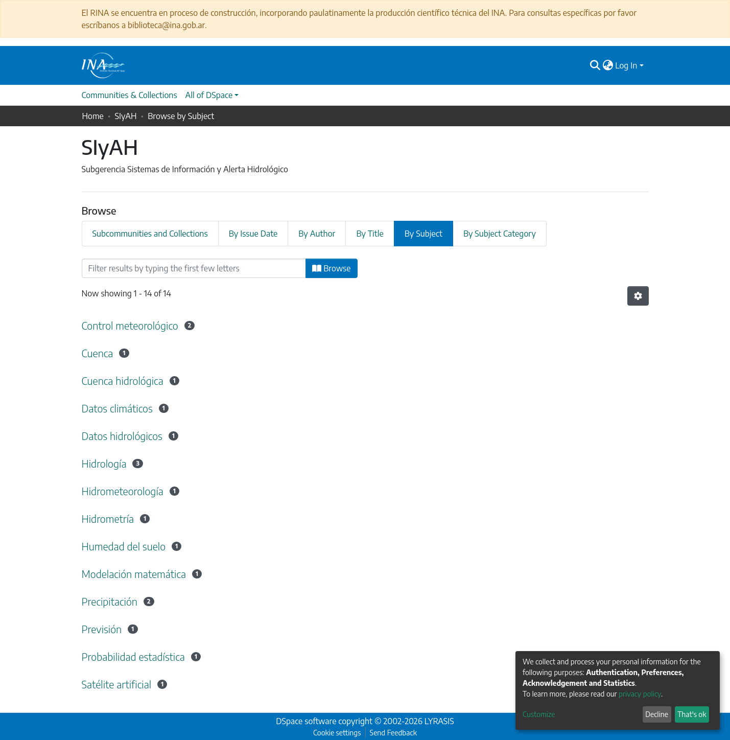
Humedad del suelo (124, 546)
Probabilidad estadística (133, 656)
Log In (626, 65)
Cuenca (97, 352)
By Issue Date (253, 233)
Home (93, 116)
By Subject (423, 233)
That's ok (691, 714)
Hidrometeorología (122, 490)
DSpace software (306, 721)
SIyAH (125, 116)
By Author (316, 233)
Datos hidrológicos (122, 435)
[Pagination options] (638, 296)
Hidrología (104, 463)
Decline (656, 714)
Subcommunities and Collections (150, 233)
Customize (539, 714)
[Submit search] (594, 65)
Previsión (102, 628)
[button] (607, 65)
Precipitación (110, 601)
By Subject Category (499, 233)
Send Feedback (393, 732)
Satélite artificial (117, 684)
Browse (331, 268)
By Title (369, 233)
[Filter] (194, 268)
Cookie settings (337, 732)
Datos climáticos (117, 408)
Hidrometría (108, 518)
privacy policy (640, 693)
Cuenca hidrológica (122, 380)
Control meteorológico (130, 325)
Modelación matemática (134, 573)
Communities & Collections (129, 95)
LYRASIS (439, 721)
